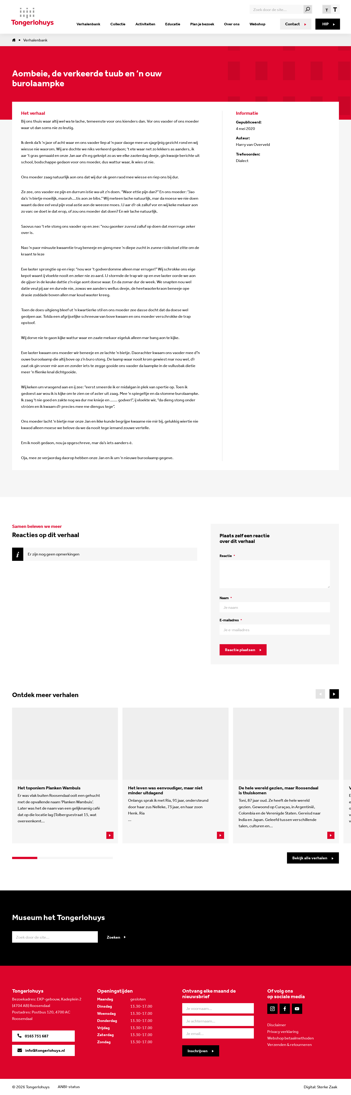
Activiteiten (148, 24)
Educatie (174, 24)
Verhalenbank (92, 24)
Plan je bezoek (203, 24)
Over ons (232, 24)
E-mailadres (231, 620)
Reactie (227, 556)
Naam (226, 598)
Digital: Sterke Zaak (320, 1086)
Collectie (120, 24)
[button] (334, 694)
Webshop (257, 24)
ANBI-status (69, 1086)
